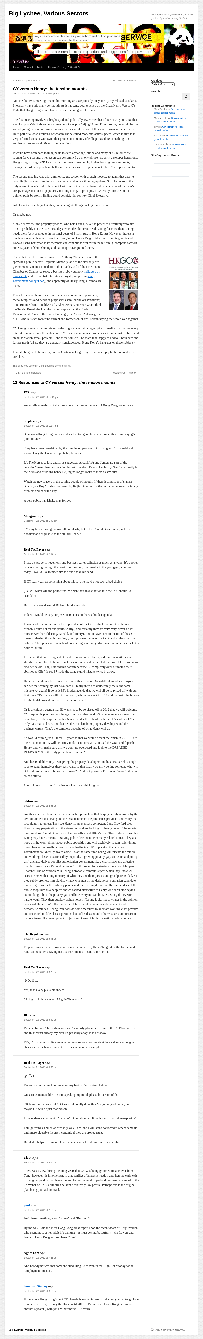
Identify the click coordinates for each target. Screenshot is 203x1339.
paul (27, 1205)
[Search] (186, 96)
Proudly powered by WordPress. (170, 1329)
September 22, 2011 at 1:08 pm (40, 521)
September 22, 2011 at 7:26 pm (40, 1257)
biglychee (54, 93)
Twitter (40, 67)
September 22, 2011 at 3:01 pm (40, 938)
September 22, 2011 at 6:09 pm (40, 1162)
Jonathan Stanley (35, 1286)
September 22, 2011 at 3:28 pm (40, 972)
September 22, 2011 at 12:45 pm (41, 397)
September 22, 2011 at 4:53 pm (40, 1067)
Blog (41, 365)
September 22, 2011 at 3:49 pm (40, 1019)
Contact (28, 67)
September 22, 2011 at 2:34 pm (40, 554)
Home (16, 67)
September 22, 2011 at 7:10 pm (40, 1210)
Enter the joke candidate (27, 80)
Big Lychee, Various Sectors (48, 13)
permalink (65, 365)
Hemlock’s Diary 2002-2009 (64, 67)
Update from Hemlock (126, 80)
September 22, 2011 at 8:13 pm (40, 1291)
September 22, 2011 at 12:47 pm (41, 425)
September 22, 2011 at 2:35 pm (40, 805)
